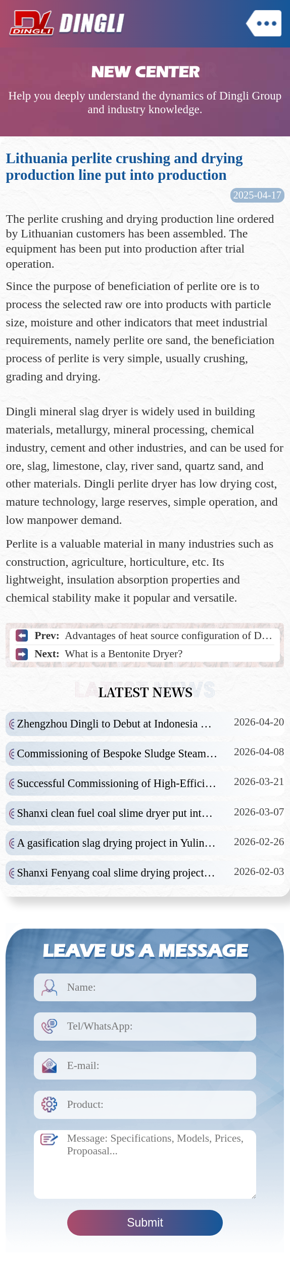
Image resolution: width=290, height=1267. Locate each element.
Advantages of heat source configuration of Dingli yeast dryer (169, 635)
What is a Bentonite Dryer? (123, 654)
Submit (145, 1222)
